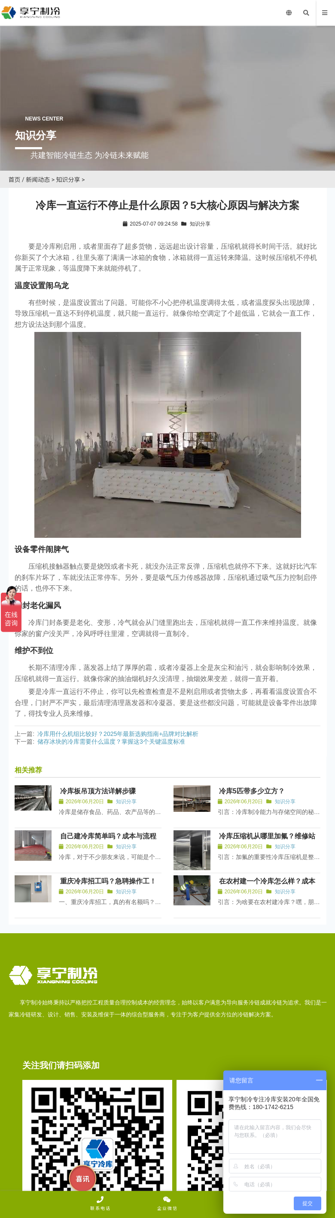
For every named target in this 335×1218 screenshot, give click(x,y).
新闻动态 (38, 179)
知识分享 (68, 179)
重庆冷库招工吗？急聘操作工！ (108, 881)
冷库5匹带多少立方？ (252, 791)
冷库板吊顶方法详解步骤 (98, 791)
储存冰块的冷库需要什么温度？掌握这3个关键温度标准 (111, 741)
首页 (15, 179)
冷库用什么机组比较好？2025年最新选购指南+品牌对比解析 (117, 733)
